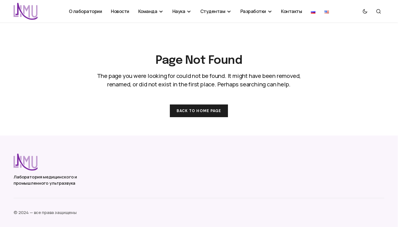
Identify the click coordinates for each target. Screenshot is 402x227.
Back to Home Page (199, 110)
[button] (365, 11)
